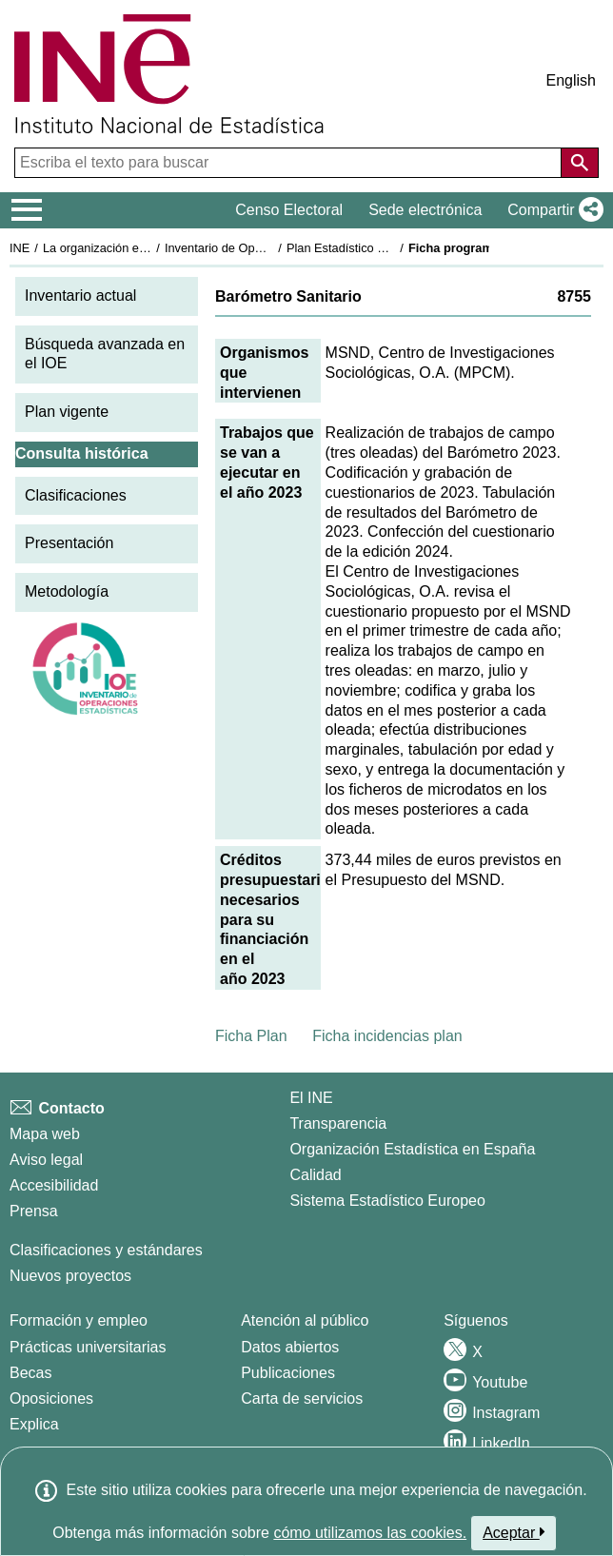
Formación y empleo (79, 1320)
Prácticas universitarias (88, 1347)
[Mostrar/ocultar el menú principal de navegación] (27, 210)
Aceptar (513, 1532)
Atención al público (304, 1320)
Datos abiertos (290, 1347)
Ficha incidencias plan (387, 1036)
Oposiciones (51, 1398)
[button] (551, 210)
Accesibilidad (54, 1185)
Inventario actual (80, 295)
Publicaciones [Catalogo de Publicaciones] (288, 1373)
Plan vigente (67, 412)
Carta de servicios (302, 1398)
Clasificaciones (76, 495)
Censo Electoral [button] (289, 210)
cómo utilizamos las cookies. (369, 1533)
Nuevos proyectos (70, 1276)
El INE (310, 1098)
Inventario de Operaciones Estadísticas (271, 248)
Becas (30, 1373)
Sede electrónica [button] (425, 210)
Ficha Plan (251, 1036)
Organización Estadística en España (412, 1149)
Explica (34, 1424)
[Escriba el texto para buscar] (289, 163)
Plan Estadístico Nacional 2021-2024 (386, 248)
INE (20, 248)
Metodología (67, 591)
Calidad (315, 1175)
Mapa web (45, 1134)
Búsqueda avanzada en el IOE (105, 354)
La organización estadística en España (147, 248)
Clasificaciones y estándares (106, 1250)
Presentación (69, 543)
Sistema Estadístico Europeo (386, 1200)
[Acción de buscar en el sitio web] (580, 163)
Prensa (34, 1211)
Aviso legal (46, 1160)
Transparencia (337, 1123)
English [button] (571, 80)
